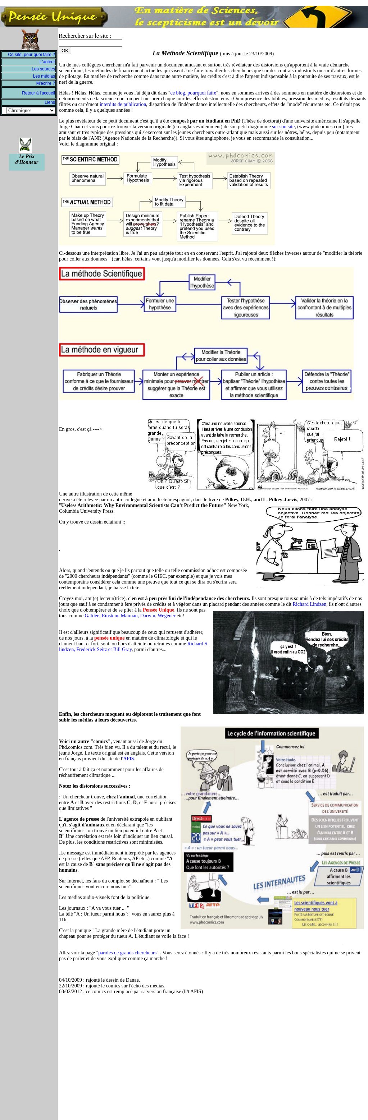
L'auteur (47, 61)
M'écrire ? (45, 83)
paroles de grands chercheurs (127, 952)
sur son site (283, 126)
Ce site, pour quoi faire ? (31, 54)
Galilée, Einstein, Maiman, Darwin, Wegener (130, 615)
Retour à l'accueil (38, 93)
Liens (50, 102)
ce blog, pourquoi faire (194, 93)
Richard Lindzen (310, 604)
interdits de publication (123, 104)
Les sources (43, 69)
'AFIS (128, 758)
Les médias (44, 76)
